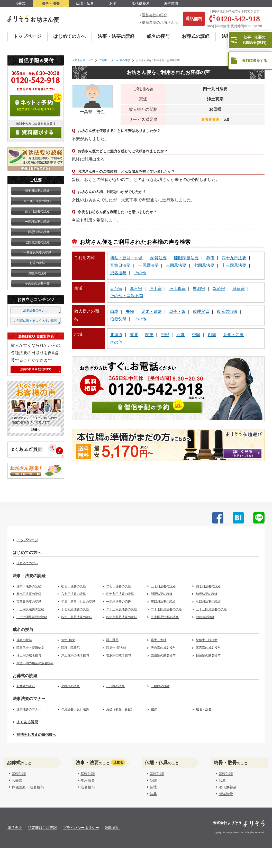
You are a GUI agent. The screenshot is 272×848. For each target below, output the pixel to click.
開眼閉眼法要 (186, 258)
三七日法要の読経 (163, 586)
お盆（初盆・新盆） (120, 709)
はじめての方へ (69, 36)
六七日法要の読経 (73, 594)
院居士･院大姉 (116, 648)
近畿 (180, 334)
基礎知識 (17, 774)
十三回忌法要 (234, 265)
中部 (165, 334)
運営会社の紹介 (154, 15)
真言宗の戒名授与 (208, 648)
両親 (114, 311)
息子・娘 (177, 311)
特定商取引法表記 (42, 828)
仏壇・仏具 (85, 3)
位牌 (152, 780)
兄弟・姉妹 (151, 311)
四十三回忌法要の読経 (76, 617)
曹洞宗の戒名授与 (118, 655)
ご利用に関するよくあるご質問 (35, 320)
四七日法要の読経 (208, 586)
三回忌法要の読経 (37, 232)
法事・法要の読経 (116, 36)
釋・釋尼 (112, 640)
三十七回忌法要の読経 (31, 617)
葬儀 (210, 258)
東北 (134, 334)
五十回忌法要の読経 (165, 617)
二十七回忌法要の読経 (166, 609)
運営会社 (14, 828)
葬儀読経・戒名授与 (26, 787)
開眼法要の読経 (162, 594)
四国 (212, 334)
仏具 (152, 794)
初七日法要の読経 (37, 191)
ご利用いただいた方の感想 (114, 60)
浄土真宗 (177, 288)
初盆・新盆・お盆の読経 (78, 601)
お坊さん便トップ (82, 60)
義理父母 (201, 311)
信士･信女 (68, 640)
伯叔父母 (118, 319)
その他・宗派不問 (126, 296)
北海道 (116, 334)
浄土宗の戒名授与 (28, 655)
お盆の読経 (37, 263)
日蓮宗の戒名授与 (208, 655)
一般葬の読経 (160, 686)
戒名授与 (118, 273)
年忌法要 (86, 780)
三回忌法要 (176, 265)
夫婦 (130, 311)
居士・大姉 (158, 640)
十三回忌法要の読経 (37, 252)
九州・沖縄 (233, 334)
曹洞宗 (199, 288)
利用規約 (112, 828)
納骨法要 (158, 258)
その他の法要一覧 (37, 283)
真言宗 (136, 288)
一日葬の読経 (115, 686)
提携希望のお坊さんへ (160, 22)
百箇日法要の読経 (28, 601)
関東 (149, 334)
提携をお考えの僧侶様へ (36, 735)
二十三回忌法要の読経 (121, 609)
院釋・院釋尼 (70, 648)
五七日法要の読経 (28, 594)
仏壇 (152, 787)
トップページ (27, 36)
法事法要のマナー (35, 310)
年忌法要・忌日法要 (75, 709)
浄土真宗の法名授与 (75, 655)
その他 (140, 273)
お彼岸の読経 (37, 273)
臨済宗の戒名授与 (163, 655)
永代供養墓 (141, 3)
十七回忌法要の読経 (75, 609)
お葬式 (20, 3)
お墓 (112, 3)
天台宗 (116, 288)
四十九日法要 (234, 258)
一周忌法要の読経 (37, 221)
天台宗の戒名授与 (163, 648)
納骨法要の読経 (206, 594)
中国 (196, 334)
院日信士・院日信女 (30, 648)
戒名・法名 (203, 709)
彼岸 (154, 709)
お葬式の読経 (196, 36)
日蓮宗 (238, 288)
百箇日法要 (120, 265)
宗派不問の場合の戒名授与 (34, 663)
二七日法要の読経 (118, 586)
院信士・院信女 (206, 640)
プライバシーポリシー (81, 828)
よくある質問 (27, 722)
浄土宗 (155, 288)
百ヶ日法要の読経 (37, 211)
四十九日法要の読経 (37, 201)
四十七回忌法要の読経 (121, 617)
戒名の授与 (158, 36)
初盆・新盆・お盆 (126, 258)
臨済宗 (219, 288)
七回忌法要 (204, 265)
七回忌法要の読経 (37, 242)
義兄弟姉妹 (227, 311)
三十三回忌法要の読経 (211, 609)
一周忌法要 (148, 265)
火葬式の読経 (70, 686)
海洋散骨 (171, 3)
